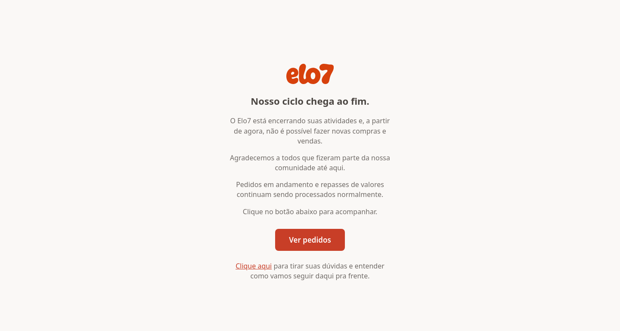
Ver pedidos (310, 240)
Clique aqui (254, 266)
